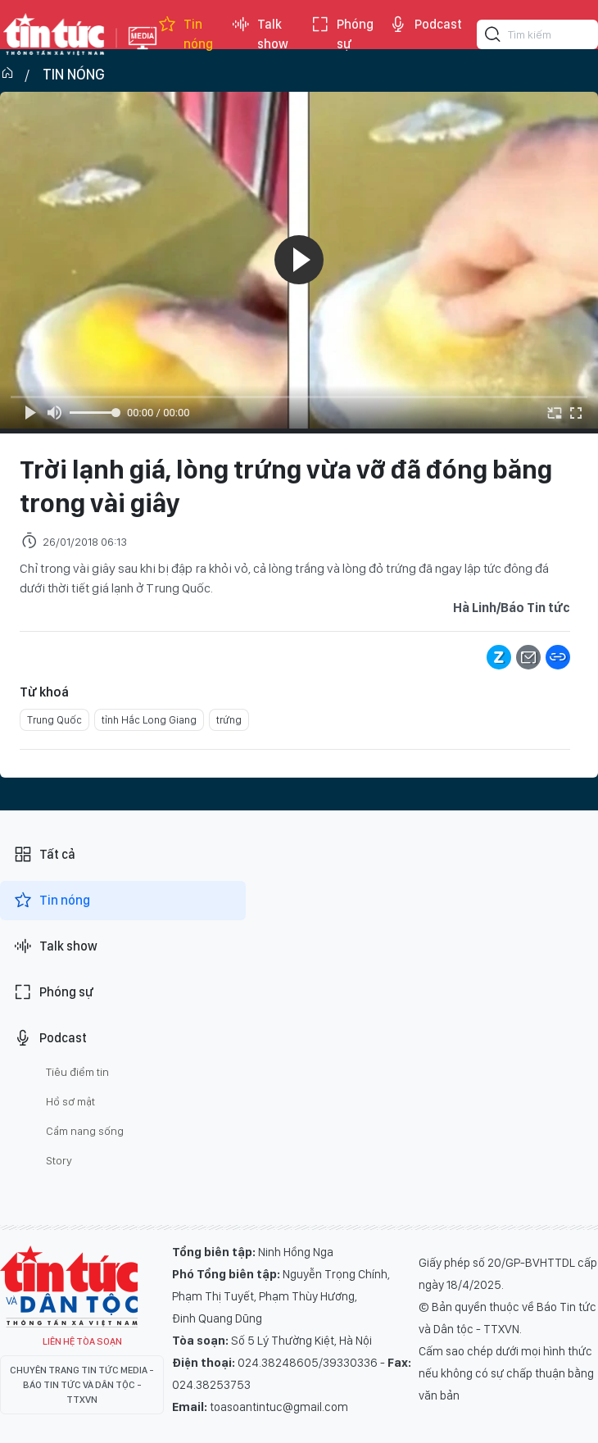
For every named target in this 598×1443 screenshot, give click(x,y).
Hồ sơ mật (70, 1101)
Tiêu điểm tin (77, 1071)
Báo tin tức (54, 34)
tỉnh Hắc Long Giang (149, 720)
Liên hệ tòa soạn (82, 1341)
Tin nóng (185, 34)
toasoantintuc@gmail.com (279, 1407)
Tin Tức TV (69, 1286)
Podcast (425, 24)
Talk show (259, 34)
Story (59, 1160)
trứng (229, 720)
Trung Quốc (54, 720)
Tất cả (44, 854)
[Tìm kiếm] (493, 37)
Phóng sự (342, 34)
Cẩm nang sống (85, 1130)
